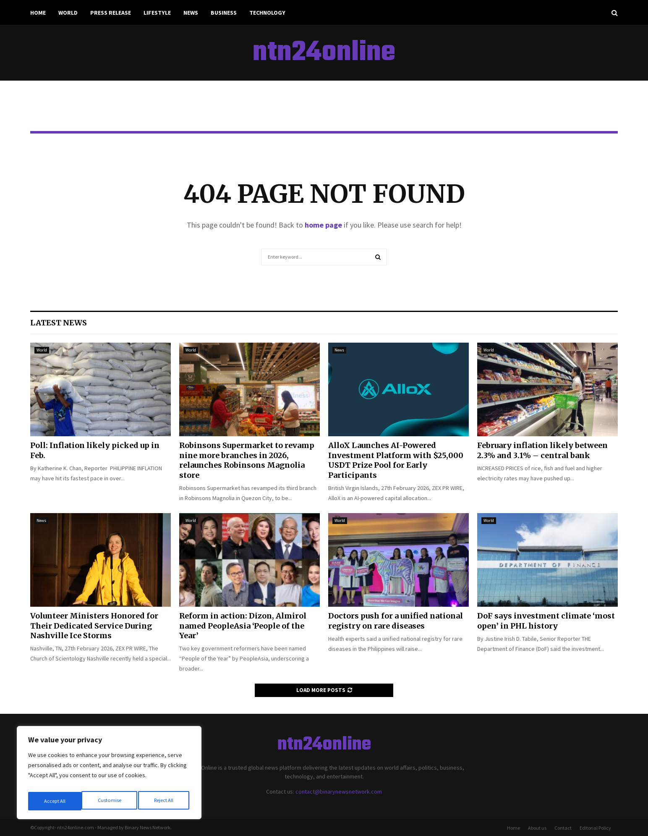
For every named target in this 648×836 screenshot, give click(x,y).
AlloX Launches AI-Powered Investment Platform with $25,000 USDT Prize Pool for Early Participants (395, 460)
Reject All (110, 801)
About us (537, 828)
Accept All (164, 801)
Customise (55, 801)
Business (224, 12)
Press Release (110, 12)
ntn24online (324, 53)
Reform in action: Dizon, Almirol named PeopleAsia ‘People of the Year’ (242, 625)
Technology (267, 12)
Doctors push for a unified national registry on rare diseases (395, 620)
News (190, 12)
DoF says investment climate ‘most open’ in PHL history (546, 620)
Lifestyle (157, 12)
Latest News (58, 323)
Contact (563, 828)
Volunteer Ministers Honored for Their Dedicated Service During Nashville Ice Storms (94, 625)
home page (323, 225)
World (68, 12)
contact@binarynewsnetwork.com (338, 791)
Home (38, 12)
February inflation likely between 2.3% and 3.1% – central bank (542, 450)
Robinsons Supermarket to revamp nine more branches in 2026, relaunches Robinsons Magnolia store (246, 460)
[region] (109, 775)
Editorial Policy (595, 828)
